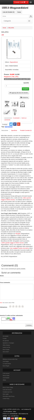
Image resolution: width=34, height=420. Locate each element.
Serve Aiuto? (6, 351)
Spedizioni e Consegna (8, 343)
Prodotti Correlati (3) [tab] (26, 130)
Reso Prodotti (6, 349)
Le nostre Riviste (7, 363)
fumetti (10, 126)
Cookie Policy (6, 398)
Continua (28, 325)
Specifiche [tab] (14, 130)
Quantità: (26, 83)
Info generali (6, 340)
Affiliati (4, 380)
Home (4, 27)
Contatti (4, 338)
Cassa (19, 12)
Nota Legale (6, 394)
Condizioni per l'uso (7, 392)
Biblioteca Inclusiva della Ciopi (10, 359)
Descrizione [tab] (4, 130)
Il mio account (6, 373)
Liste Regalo (6, 361)
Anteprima (24, 97)
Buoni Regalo (6, 366)
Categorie (7, 21)
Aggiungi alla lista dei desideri (19, 92)
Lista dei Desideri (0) (8, 12)
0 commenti (16, 118)
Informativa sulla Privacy (9, 396)
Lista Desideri (6, 377)
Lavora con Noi (6, 347)
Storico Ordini (6, 375)
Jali (2, 35)
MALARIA (11, 27)
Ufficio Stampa (6, 345)
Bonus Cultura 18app (8, 387)
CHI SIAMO (5, 336)
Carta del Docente (7, 389)
